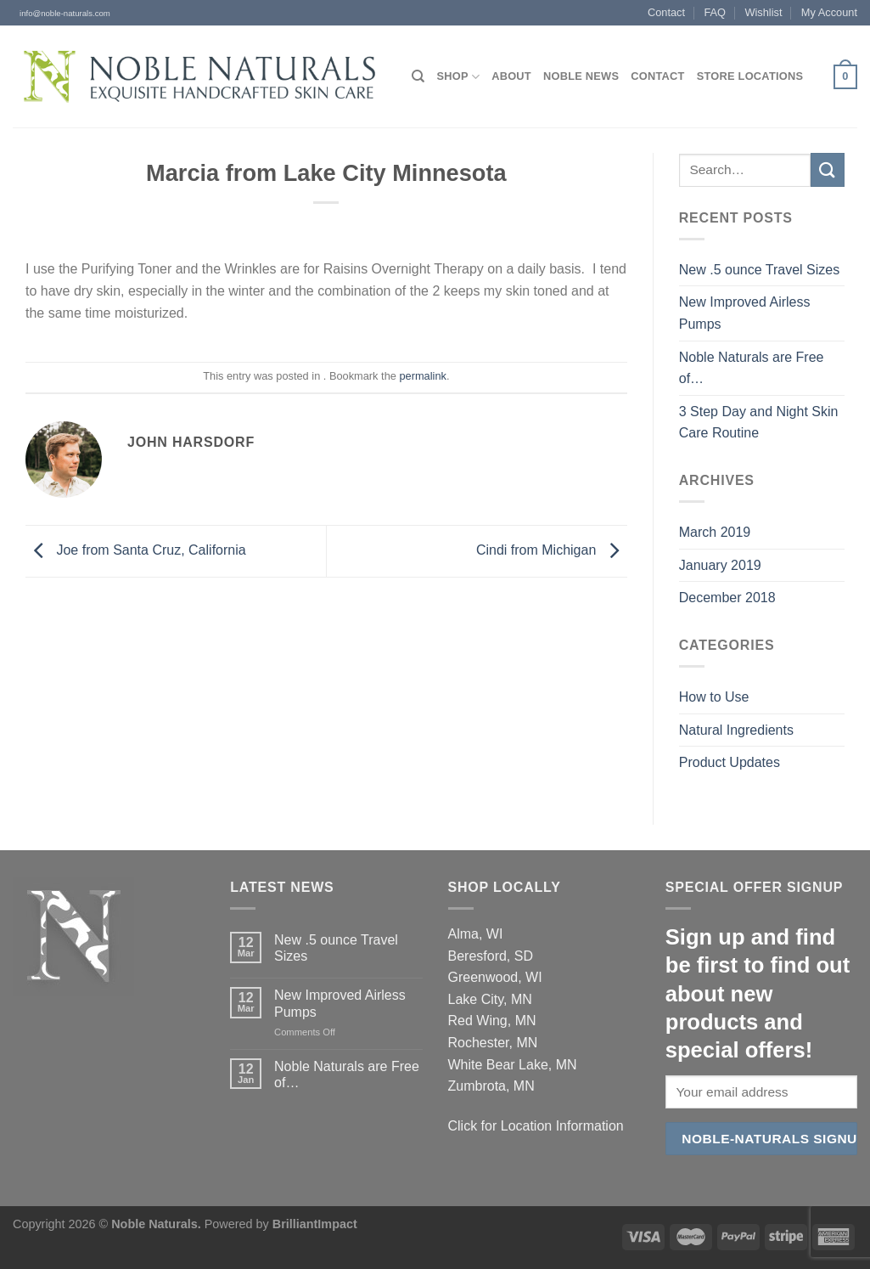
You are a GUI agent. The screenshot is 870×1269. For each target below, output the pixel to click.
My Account (829, 12)
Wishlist (763, 12)
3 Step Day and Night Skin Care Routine (759, 422)
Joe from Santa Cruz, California (135, 550)
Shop (458, 77)
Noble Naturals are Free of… (751, 368)
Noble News (581, 76)
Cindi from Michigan (551, 550)
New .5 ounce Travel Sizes (759, 269)
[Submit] (828, 169)
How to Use (714, 697)
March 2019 (715, 532)
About (511, 76)
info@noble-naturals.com (61, 13)
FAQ (715, 12)
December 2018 (727, 597)
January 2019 (720, 565)
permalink (422, 375)
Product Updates (729, 762)
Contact (666, 12)
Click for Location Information (536, 1126)
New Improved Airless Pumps (745, 313)
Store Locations (750, 76)
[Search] (418, 76)
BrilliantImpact (314, 1224)
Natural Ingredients (736, 730)
